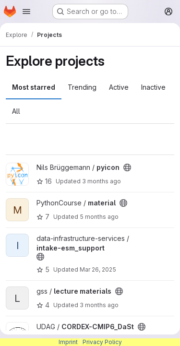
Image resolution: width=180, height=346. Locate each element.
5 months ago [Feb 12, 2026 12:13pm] (99, 216)
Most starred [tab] (33, 87)
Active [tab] (119, 87)
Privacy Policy (102, 342)
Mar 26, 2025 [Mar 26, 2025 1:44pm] (98, 269)
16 (44, 181)
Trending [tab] (82, 87)
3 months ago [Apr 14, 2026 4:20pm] (101, 181)
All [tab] (16, 111)
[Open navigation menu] (26, 11)
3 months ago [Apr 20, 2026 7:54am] (99, 305)
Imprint (68, 342)
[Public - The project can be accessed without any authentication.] (127, 167)
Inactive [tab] (153, 87)
